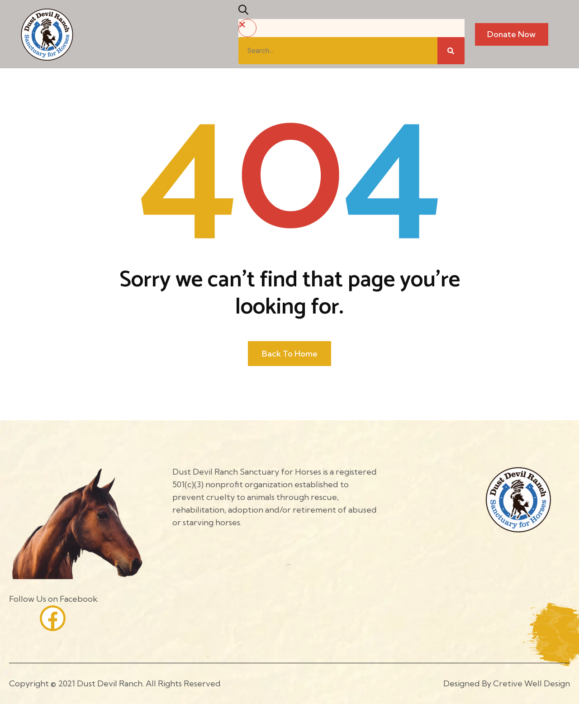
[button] (245, 11)
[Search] (451, 50)
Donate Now (511, 34)
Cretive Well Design (531, 683)
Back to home (290, 353)
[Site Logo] (47, 33)
